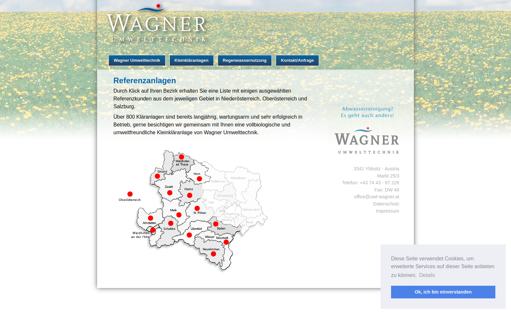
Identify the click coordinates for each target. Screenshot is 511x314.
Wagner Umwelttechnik (137, 60)
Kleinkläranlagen (192, 60)
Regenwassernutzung (245, 60)
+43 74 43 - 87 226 (379, 182)
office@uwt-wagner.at (376, 196)
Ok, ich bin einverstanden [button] (443, 291)
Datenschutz (386, 203)
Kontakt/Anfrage (297, 60)
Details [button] (427, 275)
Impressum (387, 211)
